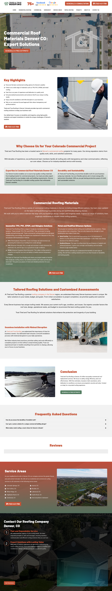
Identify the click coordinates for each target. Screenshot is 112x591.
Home (14, 10)
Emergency (47, 10)
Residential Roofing (25, 10)
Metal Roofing (69, 10)
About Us (87, 10)
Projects (79, 10)
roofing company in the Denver (43, 294)
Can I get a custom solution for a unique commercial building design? (26, 424)
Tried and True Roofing (14, 331)
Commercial (37, 10)
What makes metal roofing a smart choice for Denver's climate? (24, 428)
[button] (56, 420)
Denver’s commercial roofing (53, 151)
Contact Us (95, 10)
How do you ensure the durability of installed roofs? (21, 420)
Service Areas (57, 10)
